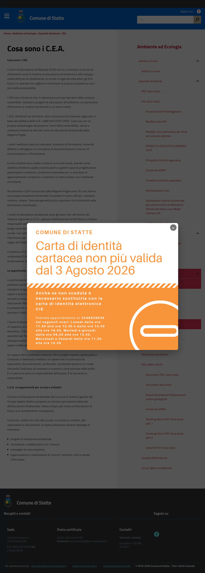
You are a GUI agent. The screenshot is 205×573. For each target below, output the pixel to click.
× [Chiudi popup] (173, 227)
